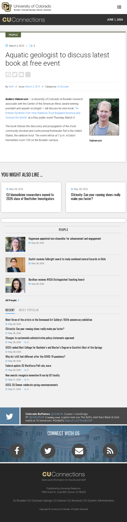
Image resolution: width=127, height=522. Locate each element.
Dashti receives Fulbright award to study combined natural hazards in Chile (67, 259)
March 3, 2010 (32, 86)
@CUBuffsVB (36, 417)
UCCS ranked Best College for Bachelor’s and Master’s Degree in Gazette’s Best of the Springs (53, 347)
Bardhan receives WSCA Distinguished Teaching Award (56, 279)
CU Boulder (63, 86)
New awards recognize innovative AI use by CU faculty (32, 375)
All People (11, 300)
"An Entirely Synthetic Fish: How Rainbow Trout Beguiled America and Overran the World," (42, 113)
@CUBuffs (57, 414)
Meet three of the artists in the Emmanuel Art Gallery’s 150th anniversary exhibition (48, 320)
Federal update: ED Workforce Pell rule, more (28, 366)
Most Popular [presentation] (29, 310)
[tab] (10, 310)
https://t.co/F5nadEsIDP (79, 420)
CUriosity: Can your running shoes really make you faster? (95, 196)
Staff (11, 86)
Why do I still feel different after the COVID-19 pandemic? (35, 357)
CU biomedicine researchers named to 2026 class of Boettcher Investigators (30, 196)
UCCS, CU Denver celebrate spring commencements (31, 385)
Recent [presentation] (10, 310)
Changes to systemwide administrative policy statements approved (39, 338)
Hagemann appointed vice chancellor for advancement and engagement (65, 239)
